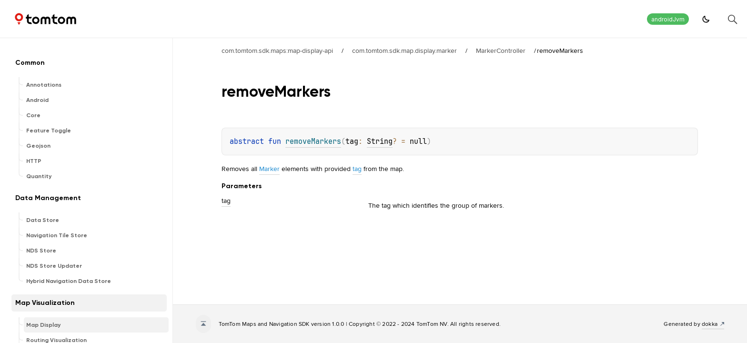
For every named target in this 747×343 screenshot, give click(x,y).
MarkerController (500, 50)
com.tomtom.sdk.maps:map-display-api (277, 50)
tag (357, 168)
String (380, 141)
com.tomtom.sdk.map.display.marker (404, 50)
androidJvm (668, 19)
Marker (269, 168)
